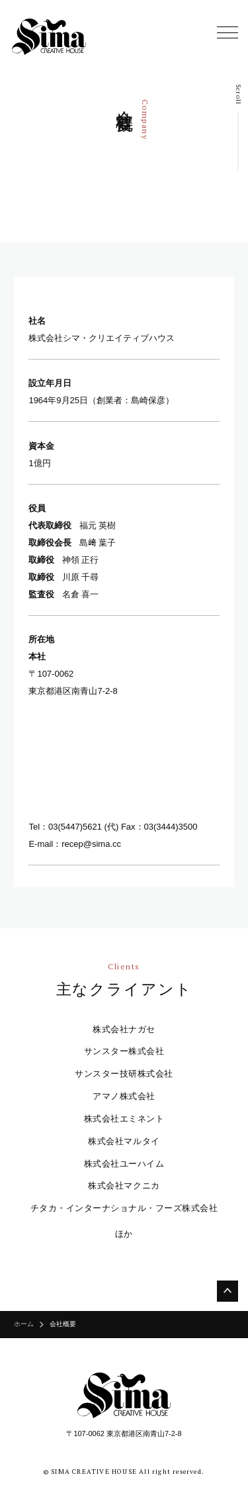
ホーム (24, 1324)
